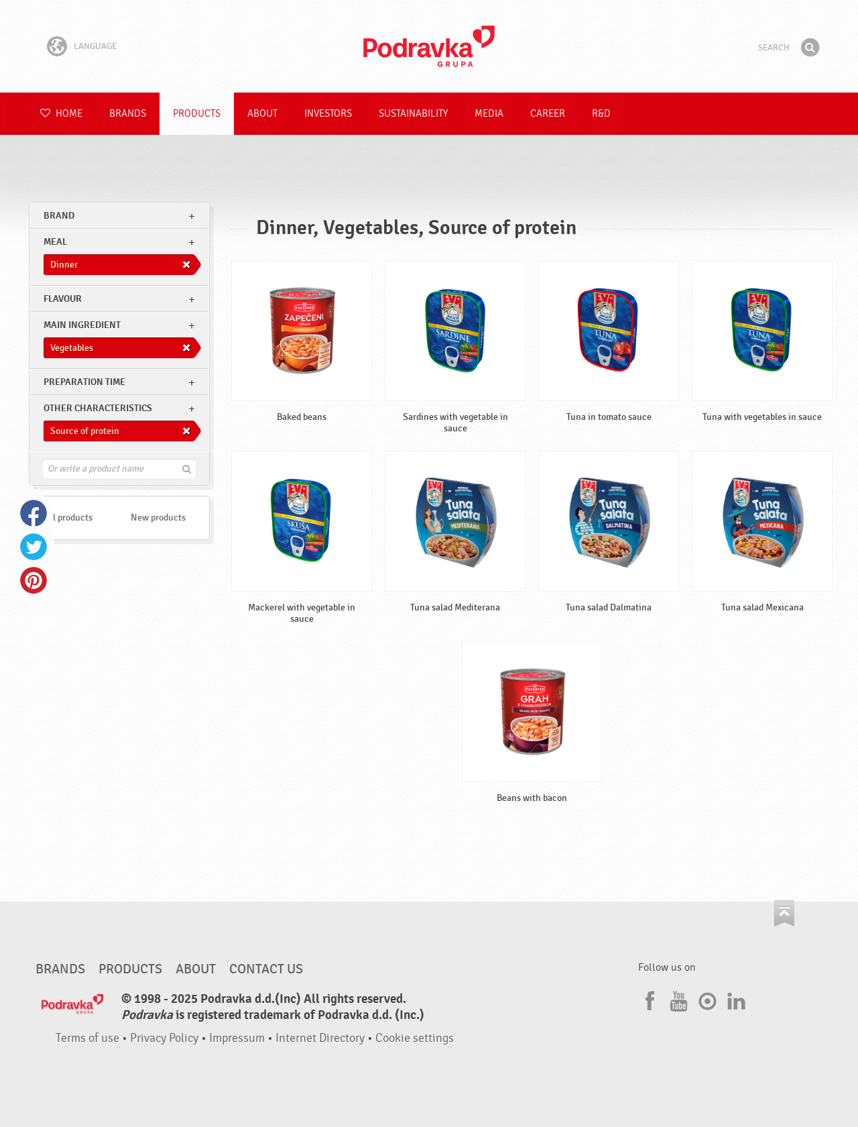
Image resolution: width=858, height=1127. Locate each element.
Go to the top (784, 913)
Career (547, 113)
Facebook (33, 513)
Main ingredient (82, 325)
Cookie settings (414, 1038)
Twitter (33, 546)
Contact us (266, 969)
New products (158, 517)
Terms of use (87, 1038)
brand (59, 215)
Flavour (63, 299)
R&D (601, 113)
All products (68, 517)
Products (197, 113)
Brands (127, 113)
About (262, 113)
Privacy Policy (164, 1038)
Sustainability (413, 113)
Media (489, 113)
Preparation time (84, 382)
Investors (328, 113)
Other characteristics (98, 408)
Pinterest (33, 580)
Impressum (237, 1038)
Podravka (429, 46)
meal (55, 242)
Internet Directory (320, 1038)
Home (61, 113)
